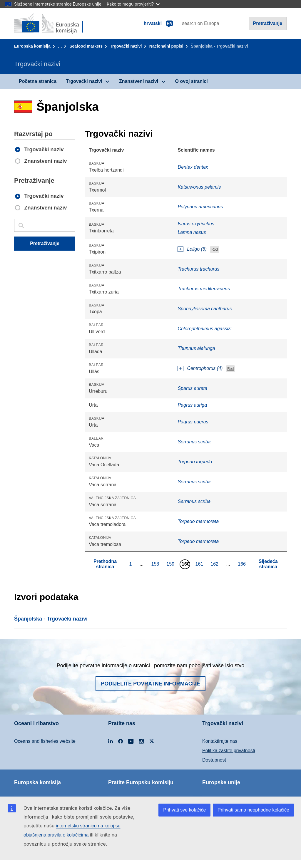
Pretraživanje (267, 23)
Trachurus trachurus (198, 268)
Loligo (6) (197, 249)
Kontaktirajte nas (219, 741)
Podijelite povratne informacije (150, 684)
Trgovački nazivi (126, 46)
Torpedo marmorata (198, 521)
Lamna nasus (192, 232)
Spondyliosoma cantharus (205, 308)
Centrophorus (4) (205, 368)
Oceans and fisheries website (45, 741)
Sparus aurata (192, 388)
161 (200, 563)
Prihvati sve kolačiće (184, 809)
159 (171, 563)
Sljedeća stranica (268, 564)
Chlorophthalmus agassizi (204, 328)
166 (242, 563)
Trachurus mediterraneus (204, 288)
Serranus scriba (194, 441)
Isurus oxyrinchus (196, 223)
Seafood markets (86, 46)
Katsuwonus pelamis (199, 187)
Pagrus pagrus (193, 421)
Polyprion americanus (200, 206)
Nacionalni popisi (166, 46)
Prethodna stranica (105, 564)
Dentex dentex (193, 167)
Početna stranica (37, 81)
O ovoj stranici (191, 81)
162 (215, 563)
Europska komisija (32, 46)
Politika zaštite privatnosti (228, 750)
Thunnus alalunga (196, 348)
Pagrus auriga (192, 405)
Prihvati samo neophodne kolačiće (253, 809)
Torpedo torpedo (195, 461)
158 (156, 563)
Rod (214, 249)
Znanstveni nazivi (138, 81)
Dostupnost (214, 759)
